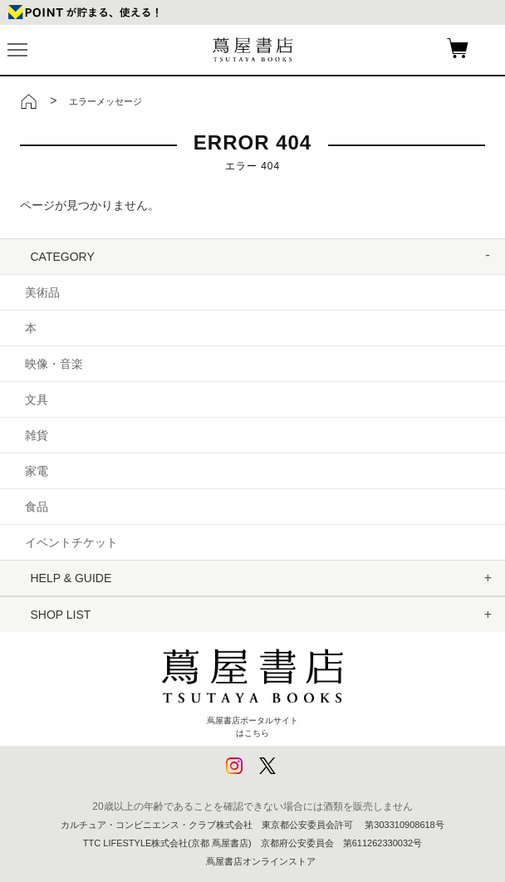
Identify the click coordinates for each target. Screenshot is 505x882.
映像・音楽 (54, 363)
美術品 (42, 292)
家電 (36, 471)
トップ (29, 101)
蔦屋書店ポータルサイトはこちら (252, 686)
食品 (36, 506)
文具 (36, 399)
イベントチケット (71, 542)
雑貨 (36, 435)
